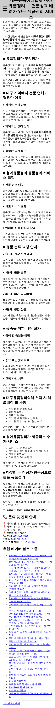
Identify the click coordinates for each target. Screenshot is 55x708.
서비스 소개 (23, 539)
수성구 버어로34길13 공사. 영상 (25, 610)
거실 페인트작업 (17, 681)
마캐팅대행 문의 (11, 703)
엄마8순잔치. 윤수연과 (21, 687)
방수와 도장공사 (17, 690)
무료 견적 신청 (27, 542)
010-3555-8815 (21, 536)
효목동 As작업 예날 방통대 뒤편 (25, 684)
